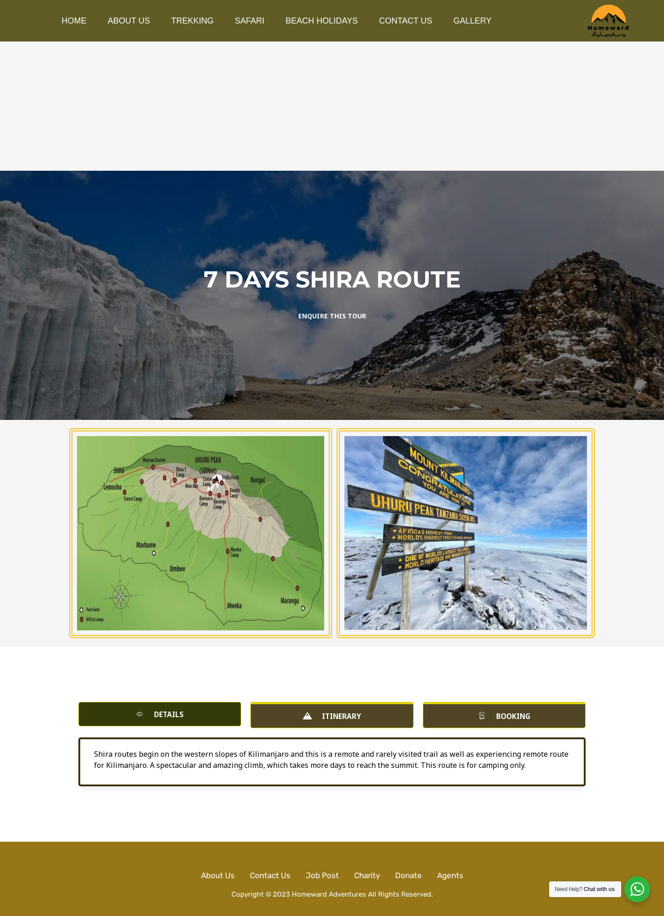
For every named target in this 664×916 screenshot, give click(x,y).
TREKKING (192, 20)
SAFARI (249, 20)
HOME (74, 20)
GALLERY (472, 20)
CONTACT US (405, 20)
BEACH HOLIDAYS (321, 20)
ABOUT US (129, 20)
